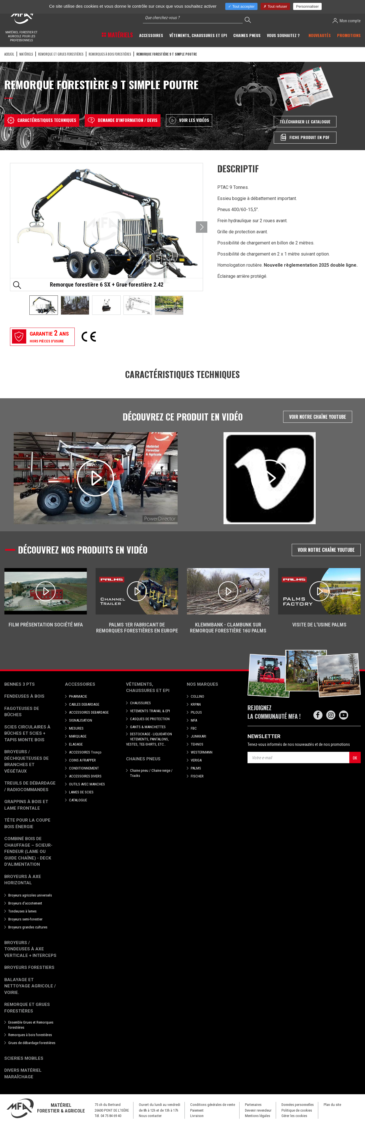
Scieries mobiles (23, 1058)
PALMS (196, 768)
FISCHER (197, 776)
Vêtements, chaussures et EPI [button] (198, 35)
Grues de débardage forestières (31, 1043)
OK (355, 758)
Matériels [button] (119, 34)
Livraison (197, 1116)
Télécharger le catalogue (305, 121)
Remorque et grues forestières (60, 54)
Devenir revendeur (258, 1110)
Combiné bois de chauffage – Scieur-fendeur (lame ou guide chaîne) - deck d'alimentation (28, 851)
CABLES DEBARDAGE (84, 704)
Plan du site (332, 1104)
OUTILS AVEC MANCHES (87, 784)
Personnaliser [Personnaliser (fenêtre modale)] (307, 6)
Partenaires (253, 1104)
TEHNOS (197, 744)
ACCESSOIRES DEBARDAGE (89, 712)
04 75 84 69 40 (111, 1116)
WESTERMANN (201, 752)
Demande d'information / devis (122, 120)
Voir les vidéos (189, 120)
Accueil (9, 54)
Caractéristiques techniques (41, 120)
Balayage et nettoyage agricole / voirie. (30, 986)
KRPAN (196, 704)
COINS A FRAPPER (82, 760)
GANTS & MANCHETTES (148, 727)
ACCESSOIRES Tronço (85, 752)
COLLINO (197, 696)
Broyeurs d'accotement (25, 903)
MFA (194, 720)
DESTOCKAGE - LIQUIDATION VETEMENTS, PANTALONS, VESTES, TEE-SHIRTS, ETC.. (149, 739)
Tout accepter (241, 6)
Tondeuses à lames (22, 911)
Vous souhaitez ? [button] (283, 35)
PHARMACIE (78, 696)
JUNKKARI (198, 736)
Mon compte (346, 20)
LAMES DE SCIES (81, 792)
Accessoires (80, 684)
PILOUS (196, 712)
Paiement (197, 1110)
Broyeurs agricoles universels (30, 895)
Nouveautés (320, 35)
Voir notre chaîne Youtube (317, 416)
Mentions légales (257, 1116)
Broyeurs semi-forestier (25, 919)
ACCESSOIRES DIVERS (85, 776)
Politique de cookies (296, 1110)
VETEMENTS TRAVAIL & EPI (150, 711)
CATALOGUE (78, 800)
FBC (194, 728)
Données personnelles (297, 1104)
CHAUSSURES (140, 703)
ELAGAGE (76, 744)
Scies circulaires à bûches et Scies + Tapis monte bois (27, 733)
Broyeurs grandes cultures (27, 927)
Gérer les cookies (294, 1116)
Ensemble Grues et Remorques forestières (30, 1025)
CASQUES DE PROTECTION (150, 719)
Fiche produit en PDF (305, 137)
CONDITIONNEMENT (84, 768)
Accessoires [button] (151, 35)
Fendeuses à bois (24, 696)
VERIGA (196, 760)
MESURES (76, 728)
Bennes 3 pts (19, 684)
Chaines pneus (143, 758)
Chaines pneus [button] (247, 35)
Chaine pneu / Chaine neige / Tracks (151, 773)
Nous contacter (150, 1116)
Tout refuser (275, 6)
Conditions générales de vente (212, 1104)
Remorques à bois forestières (110, 54)
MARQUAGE (77, 736)
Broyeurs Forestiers (29, 967)
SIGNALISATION (80, 720)
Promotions (349, 35)
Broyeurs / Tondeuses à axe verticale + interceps (30, 949)
